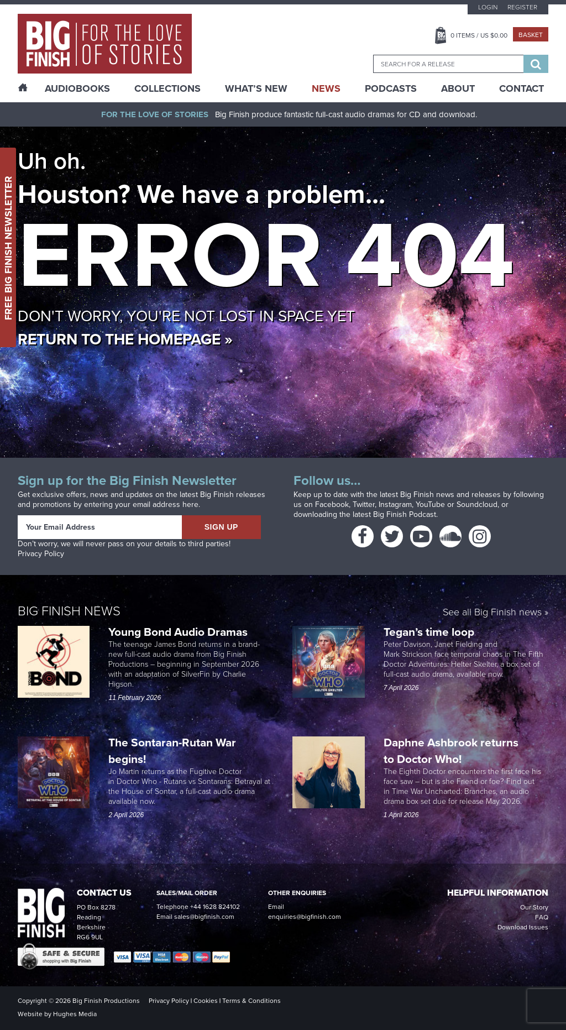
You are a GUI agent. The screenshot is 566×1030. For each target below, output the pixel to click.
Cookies (205, 1001)
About (458, 88)
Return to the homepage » (125, 339)
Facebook (332, 504)
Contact (521, 88)
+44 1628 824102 (215, 907)
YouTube (430, 504)
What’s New (256, 88)
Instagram (395, 504)
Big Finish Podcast (404, 514)
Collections (167, 88)
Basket (530, 35)
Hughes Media (75, 1014)
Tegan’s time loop (430, 631)
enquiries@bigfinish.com (304, 917)
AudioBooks (77, 88)
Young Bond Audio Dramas (179, 631)
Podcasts (391, 88)
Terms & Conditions (251, 1001)
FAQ (541, 917)
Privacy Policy (41, 554)
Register (522, 7)
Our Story (534, 907)
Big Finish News (69, 611)
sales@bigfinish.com (204, 917)
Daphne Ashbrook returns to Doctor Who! (451, 750)
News (326, 88)
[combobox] (448, 64)
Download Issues (522, 927)
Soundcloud (477, 504)
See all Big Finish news (492, 613)
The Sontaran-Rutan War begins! (172, 750)
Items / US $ (478, 35)
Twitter (364, 504)
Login (487, 7)
